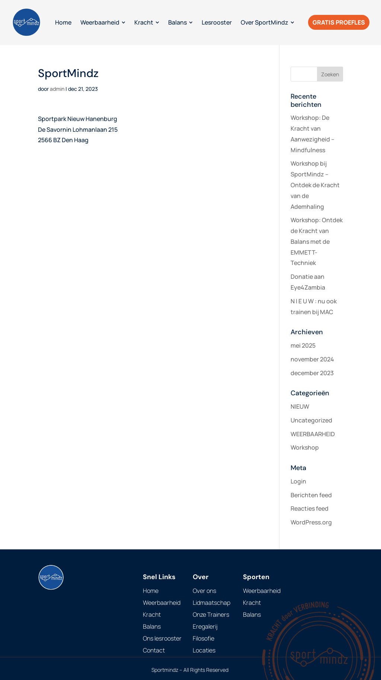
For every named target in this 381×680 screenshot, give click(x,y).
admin (57, 88)
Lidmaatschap (211, 602)
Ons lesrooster (162, 638)
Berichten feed (311, 495)
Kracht (152, 614)
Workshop (305, 447)
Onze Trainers (211, 614)
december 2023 (312, 373)
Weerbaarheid (161, 602)
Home (151, 591)
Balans (152, 626)
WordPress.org (311, 522)
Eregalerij (205, 626)
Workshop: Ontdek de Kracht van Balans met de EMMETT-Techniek (317, 241)
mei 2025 (303, 345)
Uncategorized (311, 420)
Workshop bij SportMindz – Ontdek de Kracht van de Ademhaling (315, 184)
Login (298, 481)
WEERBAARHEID (313, 434)
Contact (154, 650)
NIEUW (300, 406)
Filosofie (203, 638)
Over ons (204, 591)
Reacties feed (310, 508)
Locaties (204, 650)
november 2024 (312, 359)
